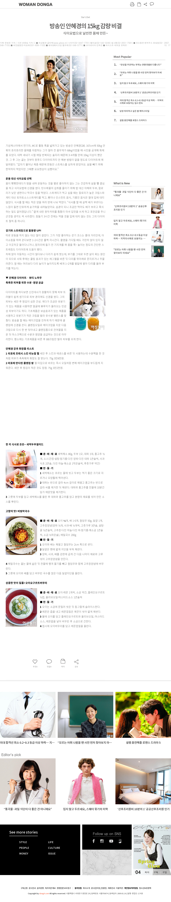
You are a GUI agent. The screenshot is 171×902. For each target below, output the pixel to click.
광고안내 (32, 888)
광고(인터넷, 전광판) (99, 888)
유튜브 (111, 841)
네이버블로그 (120, 841)
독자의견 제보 (50, 888)
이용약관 (119, 888)
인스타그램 (102, 841)
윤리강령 (40, 888)
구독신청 (24, 888)
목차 (147, 872)
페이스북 (94, 841)
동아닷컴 (78, 888)
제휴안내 (111, 888)
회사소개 (86, 888)
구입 (164, 872)
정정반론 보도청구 (64, 888)
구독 (155, 872)
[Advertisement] (30, 405)
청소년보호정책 (145, 888)
